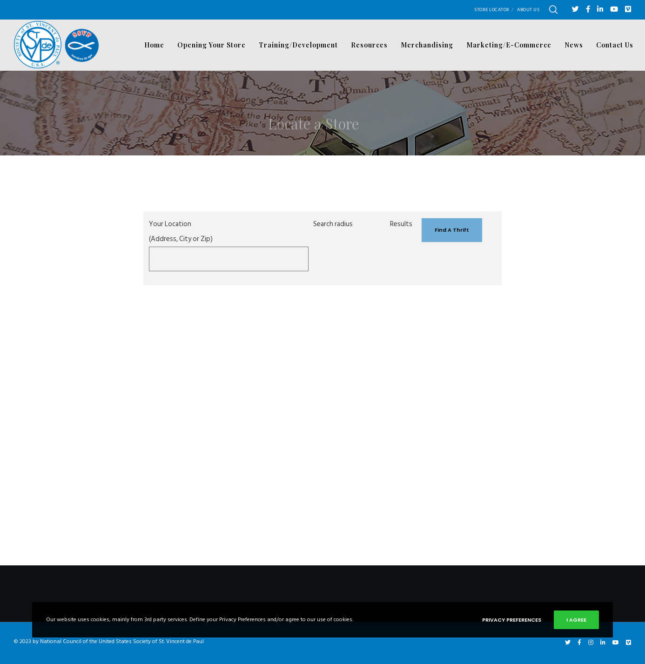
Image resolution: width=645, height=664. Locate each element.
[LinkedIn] (600, 9)
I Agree (576, 620)
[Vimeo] (628, 9)
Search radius (333, 224)
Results (401, 224)
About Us (528, 9)
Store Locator (492, 9)
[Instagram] (590, 642)
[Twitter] (575, 9)
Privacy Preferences (511, 620)
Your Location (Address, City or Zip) (181, 231)
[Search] (553, 9)
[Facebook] (588, 9)
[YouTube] (614, 9)
